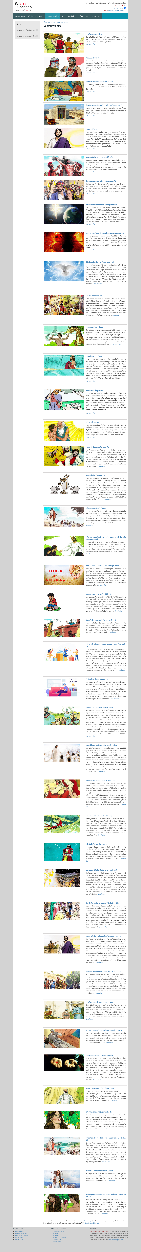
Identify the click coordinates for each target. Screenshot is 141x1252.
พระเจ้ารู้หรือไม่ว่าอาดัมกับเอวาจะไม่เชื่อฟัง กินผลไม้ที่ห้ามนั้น (106, 1196)
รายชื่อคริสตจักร (82, 16)
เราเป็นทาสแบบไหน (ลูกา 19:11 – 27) (99, 1002)
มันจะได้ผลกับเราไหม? (94, 356)
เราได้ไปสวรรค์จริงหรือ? (94, 296)
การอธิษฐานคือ (57, 1239)
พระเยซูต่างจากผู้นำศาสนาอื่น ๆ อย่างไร (100, 1171)
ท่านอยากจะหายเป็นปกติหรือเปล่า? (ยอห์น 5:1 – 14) (104, 1030)
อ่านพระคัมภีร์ (57, 1241)
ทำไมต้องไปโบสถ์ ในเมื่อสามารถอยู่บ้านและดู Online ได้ (106, 1139)
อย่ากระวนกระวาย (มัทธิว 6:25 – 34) (99, 594)
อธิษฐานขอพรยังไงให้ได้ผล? (96, 508)
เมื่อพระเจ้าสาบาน (92, 422)
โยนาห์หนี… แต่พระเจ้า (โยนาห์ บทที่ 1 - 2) (101, 620)
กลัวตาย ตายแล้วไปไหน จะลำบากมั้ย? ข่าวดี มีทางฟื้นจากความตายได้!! (106, 538)
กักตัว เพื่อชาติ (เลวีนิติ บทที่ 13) (97, 679)
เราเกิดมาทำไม (19, 1237)
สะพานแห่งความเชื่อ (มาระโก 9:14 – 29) (100, 780)
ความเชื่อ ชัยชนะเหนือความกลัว (97, 447)
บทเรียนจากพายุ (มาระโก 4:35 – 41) (99, 816)
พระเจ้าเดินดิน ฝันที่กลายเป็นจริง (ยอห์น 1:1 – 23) (103, 936)
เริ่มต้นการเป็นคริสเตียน (35, 16)
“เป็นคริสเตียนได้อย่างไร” (92, 1223)
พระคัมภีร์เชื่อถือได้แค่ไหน (22, 1235)
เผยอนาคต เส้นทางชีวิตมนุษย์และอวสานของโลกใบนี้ (105, 233)
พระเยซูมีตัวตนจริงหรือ (21, 1233)
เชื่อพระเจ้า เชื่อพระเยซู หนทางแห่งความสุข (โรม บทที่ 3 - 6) (106, 645)
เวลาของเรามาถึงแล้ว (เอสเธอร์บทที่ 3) (100, 1055)
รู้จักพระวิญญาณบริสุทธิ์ (59, 1237)
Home (19, 24)
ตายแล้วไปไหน (19, 1239)
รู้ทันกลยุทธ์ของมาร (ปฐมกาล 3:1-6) (99, 1112)
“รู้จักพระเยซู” (87, 1221)
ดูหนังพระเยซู (96, 16)
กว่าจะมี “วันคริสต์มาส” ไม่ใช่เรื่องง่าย (99, 81)
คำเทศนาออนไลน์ (68, 16)
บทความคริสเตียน (53, 16)
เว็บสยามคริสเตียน (50, 22)
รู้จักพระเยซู (56, 1235)
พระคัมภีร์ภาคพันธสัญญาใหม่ (27, 36)
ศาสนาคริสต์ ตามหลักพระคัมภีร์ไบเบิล (99, 157)
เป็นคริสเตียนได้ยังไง (58, 1231)
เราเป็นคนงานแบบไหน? (94, 34)
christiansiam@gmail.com (116, 10)
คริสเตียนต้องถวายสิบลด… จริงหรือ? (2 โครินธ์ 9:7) (104, 566)
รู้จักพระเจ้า (56, 1233)
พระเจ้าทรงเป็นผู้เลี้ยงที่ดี (94, 390)
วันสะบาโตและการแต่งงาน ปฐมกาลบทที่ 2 (101, 181)
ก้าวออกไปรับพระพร (93, 58)
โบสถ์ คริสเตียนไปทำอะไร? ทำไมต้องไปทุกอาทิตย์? (104, 105)
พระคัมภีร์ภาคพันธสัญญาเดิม (27, 30)
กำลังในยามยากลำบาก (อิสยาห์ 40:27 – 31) (101, 707)
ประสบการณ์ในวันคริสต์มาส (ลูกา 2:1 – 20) (101, 870)
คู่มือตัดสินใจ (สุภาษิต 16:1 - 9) (97, 844)
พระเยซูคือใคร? (91, 129)
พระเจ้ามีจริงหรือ (19, 1231)
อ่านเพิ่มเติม (91, 44)
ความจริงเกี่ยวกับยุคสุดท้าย (95, 475)
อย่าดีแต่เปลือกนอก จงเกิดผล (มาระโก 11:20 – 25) (104, 971)
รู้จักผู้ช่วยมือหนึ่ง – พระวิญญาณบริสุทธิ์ (100, 262)
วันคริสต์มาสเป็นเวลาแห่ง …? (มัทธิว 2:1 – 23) (102, 903)
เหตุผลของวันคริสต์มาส (94, 327)
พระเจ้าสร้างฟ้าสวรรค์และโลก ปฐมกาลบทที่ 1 (102, 205)
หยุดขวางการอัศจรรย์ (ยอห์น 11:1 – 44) (100, 1088)
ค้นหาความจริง (20, 16)
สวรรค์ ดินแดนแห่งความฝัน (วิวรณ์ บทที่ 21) (102, 745)
